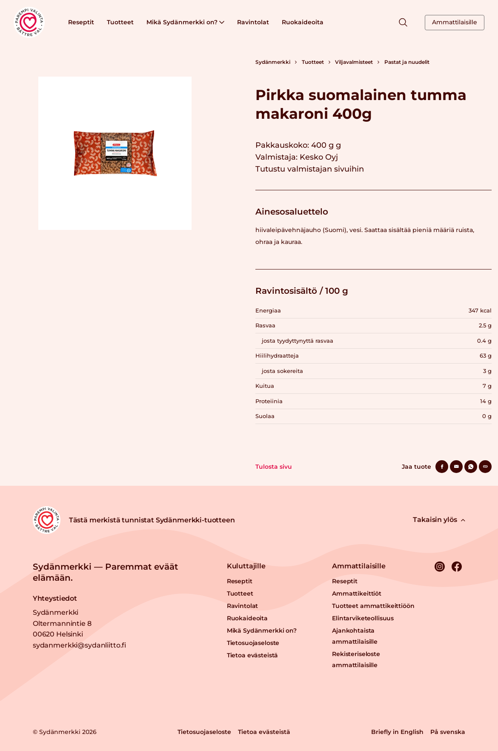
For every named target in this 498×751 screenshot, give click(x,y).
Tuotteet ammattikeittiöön (373, 606)
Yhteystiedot (55, 598)
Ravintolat (253, 22)
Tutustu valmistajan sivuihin (309, 169)
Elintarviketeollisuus (363, 618)
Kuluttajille (246, 566)
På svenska (447, 732)
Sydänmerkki (272, 62)
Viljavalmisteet (354, 62)
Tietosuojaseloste (253, 643)
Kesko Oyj (319, 157)
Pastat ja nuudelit (406, 62)
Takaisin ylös (439, 520)
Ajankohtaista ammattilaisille (355, 636)
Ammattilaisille (454, 22)
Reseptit (81, 22)
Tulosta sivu (273, 466)
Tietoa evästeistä (252, 655)
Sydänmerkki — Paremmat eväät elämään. (105, 572)
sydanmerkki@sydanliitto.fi (79, 645)
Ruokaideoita (302, 22)
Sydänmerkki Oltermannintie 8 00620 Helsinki (62, 623)
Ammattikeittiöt (356, 593)
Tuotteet (120, 22)
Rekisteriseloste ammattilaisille (356, 659)
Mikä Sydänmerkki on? (185, 22)
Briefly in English (397, 732)
